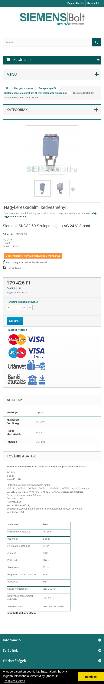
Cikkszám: (9, 234)
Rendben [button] (91, 676)
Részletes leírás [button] (14, 681)
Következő (73, 189)
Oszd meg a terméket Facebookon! (26, 262)
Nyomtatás (14, 268)
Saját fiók (10, 650)
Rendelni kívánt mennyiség (22, 301)
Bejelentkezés (75, 3)
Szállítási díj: (15, 288)
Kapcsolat (93, 3)
